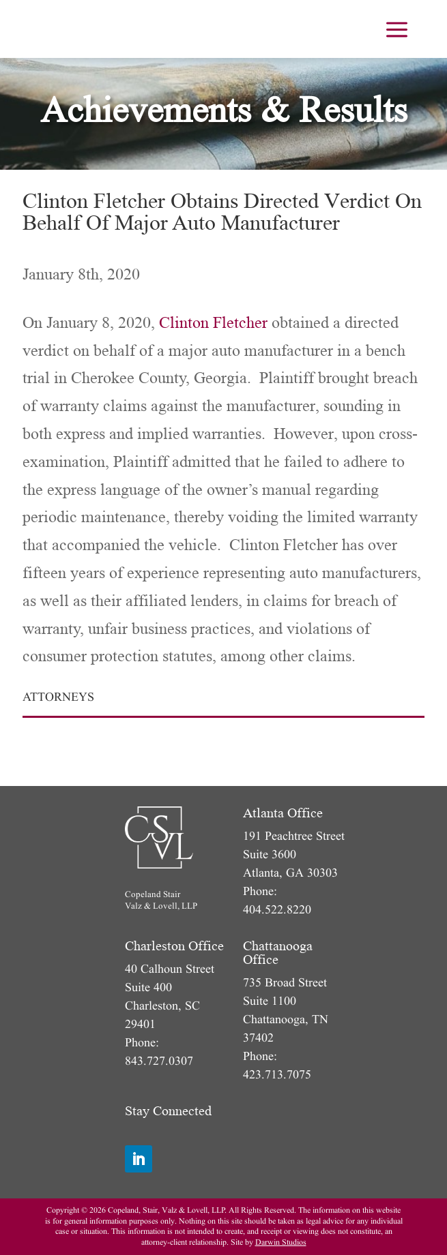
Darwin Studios (280, 1242)
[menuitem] (397, 29)
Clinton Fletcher (213, 322)
